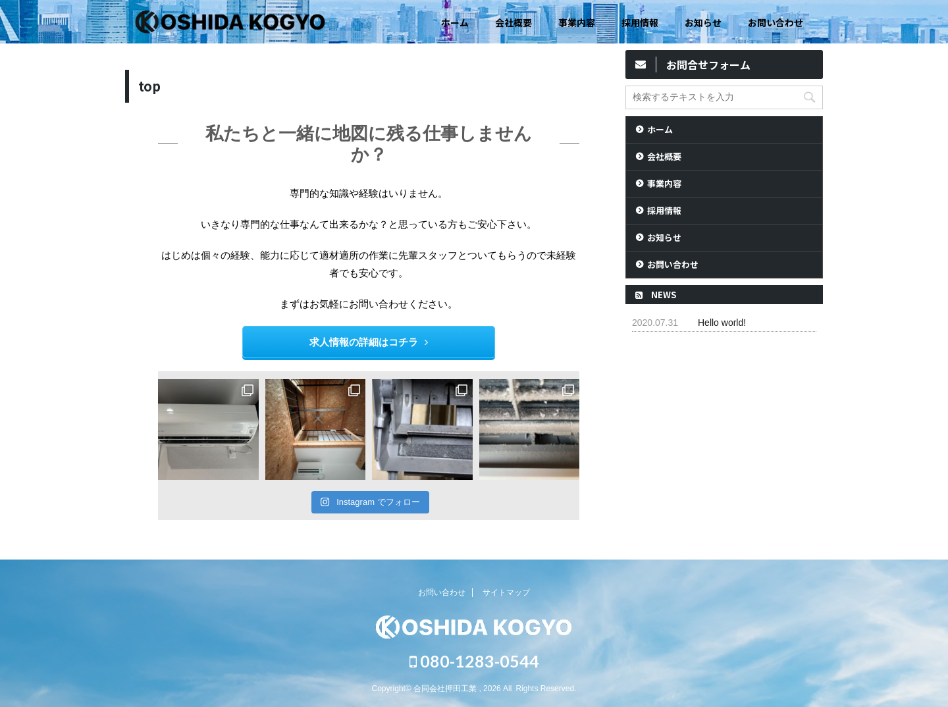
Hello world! (722, 322)
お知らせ (703, 22)
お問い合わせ (775, 22)
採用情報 (639, 22)
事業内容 (576, 22)
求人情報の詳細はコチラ (368, 342)
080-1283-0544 (474, 661)
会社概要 (513, 22)
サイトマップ (506, 592)
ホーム (455, 22)
